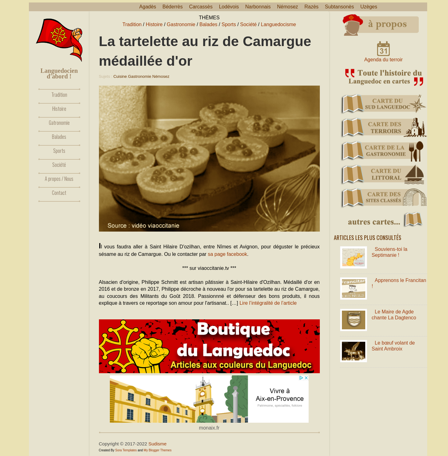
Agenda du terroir (383, 59)
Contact (59, 192)
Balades (59, 136)
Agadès (147, 6)
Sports (59, 150)
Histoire (59, 108)
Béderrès (172, 6)
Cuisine (120, 76)
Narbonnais (258, 6)
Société (59, 164)
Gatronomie (59, 122)
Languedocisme (278, 24)
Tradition (59, 94)
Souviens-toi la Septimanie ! (390, 252)
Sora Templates (126, 450)
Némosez (287, 6)
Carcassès (201, 6)
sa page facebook (227, 254)
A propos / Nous (59, 178)
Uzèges (368, 6)
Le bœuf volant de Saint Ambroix (393, 345)
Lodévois (229, 6)
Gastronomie (181, 24)
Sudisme (157, 443)
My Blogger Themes (157, 450)
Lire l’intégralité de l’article (268, 303)
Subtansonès (339, 6)
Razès (312, 6)
